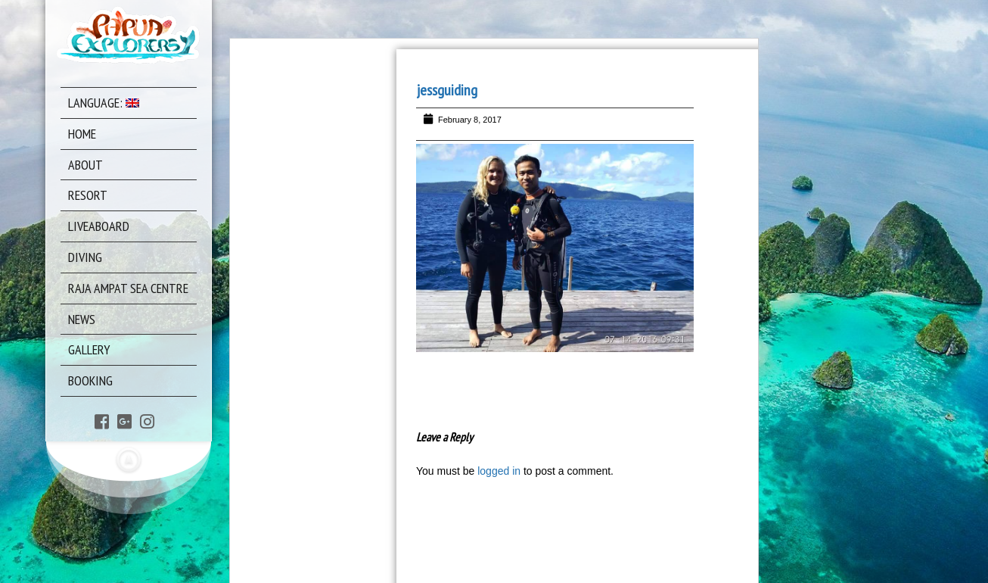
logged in (498, 471)
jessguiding (446, 90)
